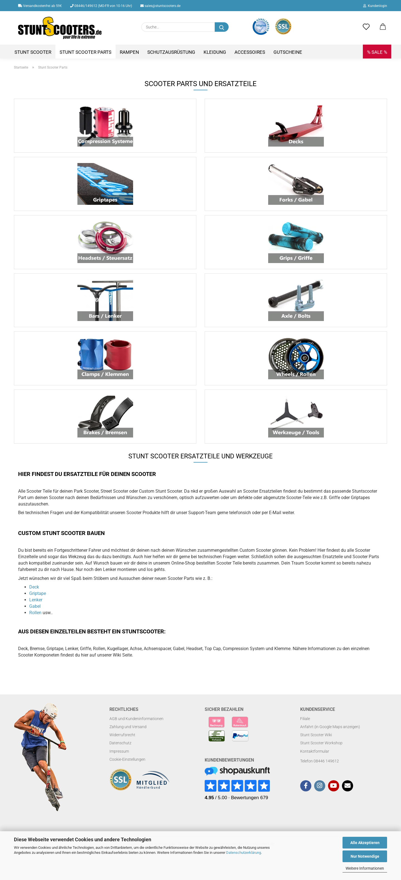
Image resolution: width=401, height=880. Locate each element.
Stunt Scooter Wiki (316, 745)
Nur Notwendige (365, 856)
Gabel (35, 616)
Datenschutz (120, 753)
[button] (383, 27)
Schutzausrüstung (171, 52)
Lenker (35, 610)
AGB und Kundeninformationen (136, 729)
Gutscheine (287, 52)
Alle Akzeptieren (365, 842)
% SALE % (377, 52)
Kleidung (215, 52)
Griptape (37, 604)
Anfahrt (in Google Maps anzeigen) (330, 737)
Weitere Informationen (365, 868)
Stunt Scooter (32, 52)
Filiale (305, 729)
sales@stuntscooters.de (160, 6)
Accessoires (249, 52)
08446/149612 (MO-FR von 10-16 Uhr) (101, 6)
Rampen (129, 52)
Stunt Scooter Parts (85, 52)
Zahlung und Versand (127, 737)
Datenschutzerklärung (243, 852)
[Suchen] (222, 27)
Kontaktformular (314, 761)
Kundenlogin (375, 6)
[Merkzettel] (366, 27)
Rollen (35, 623)
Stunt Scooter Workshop (321, 753)
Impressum (119, 761)
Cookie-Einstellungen (127, 770)
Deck (34, 597)
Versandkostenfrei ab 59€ (40, 6)
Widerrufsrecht (122, 745)
